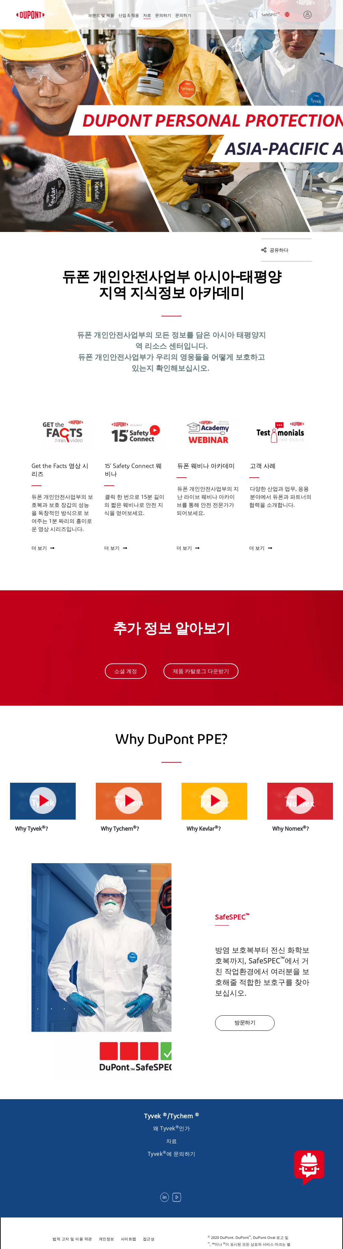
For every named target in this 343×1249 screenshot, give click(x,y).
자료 (147, 16)
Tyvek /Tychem (171, 1116)
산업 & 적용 (128, 16)
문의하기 (163, 16)
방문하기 (244, 1023)
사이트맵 (128, 1238)
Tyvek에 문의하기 (172, 1153)
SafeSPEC (271, 15)
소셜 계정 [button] (125, 671)
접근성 (149, 1238)
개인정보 (106, 1238)
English (291, 15)
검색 (256, 15)
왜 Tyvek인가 (171, 1128)
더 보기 (42, 548)
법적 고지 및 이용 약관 (72, 1238)
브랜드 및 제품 (101, 16)
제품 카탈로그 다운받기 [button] (201, 671)
